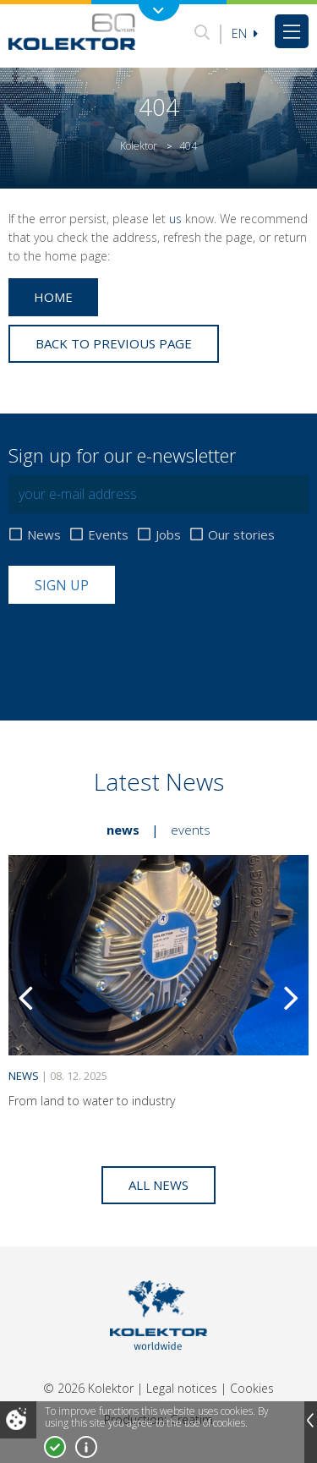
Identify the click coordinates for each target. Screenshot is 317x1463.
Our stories (241, 535)
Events (108, 535)
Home (53, 296)
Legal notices (181, 1388)
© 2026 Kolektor (88, 1388)
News (44, 535)
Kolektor (138, 146)
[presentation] (136, 645)
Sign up (62, 585)
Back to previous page (114, 343)
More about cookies (86, 1447)
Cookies (252, 1388)
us (175, 219)
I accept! (55, 1447)
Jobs (168, 535)
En (245, 33)
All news (158, 1184)
